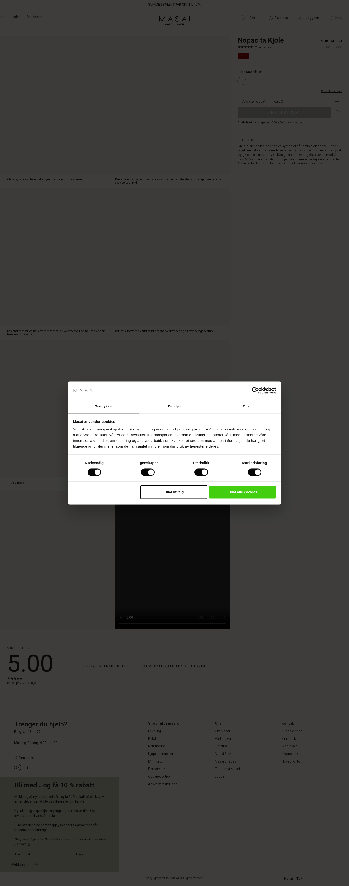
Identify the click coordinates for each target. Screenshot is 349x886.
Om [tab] (246, 406)
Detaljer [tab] (174, 406)
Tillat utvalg (174, 492)
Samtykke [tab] (103, 406)
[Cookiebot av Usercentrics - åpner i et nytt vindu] (255, 390)
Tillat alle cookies (242, 492)
